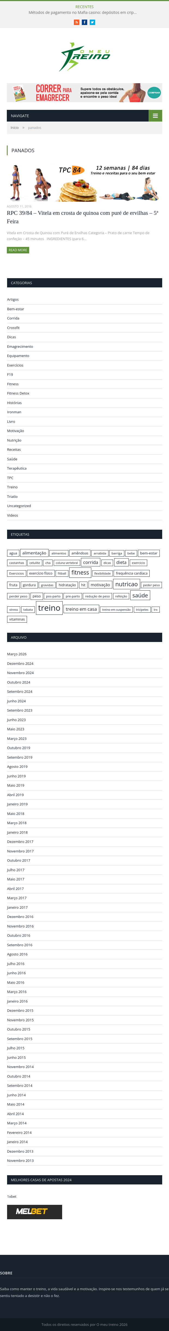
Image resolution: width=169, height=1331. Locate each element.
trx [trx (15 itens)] (156, 610)
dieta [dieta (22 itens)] (121, 562)
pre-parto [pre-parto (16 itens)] (73, 596)
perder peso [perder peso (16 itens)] (18, 596)
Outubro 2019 (18, 747)
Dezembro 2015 (20, 1010)
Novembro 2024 (20, 672)
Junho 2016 (16, 972)
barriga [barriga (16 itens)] (116, 553)
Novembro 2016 (20, 926)
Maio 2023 (15, 729)
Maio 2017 (15, 879)
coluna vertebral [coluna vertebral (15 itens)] (67, 563)
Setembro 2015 (19, 1038)
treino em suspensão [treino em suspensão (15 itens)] (116, 610)
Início (15, 127)
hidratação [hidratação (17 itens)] (67, 584)
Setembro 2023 (19, 710)
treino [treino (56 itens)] (49, 607)
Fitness (13, 383)
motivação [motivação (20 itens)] (100, 584)
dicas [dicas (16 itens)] (107, 563)
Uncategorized (19, 505)
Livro (11, 421)
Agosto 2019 (17, 766)
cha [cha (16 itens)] (47, 563)
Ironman (14, 411)
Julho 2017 (16, 869)
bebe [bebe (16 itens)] (131, 553)
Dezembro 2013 (20, 1151)
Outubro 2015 (18, 1029)
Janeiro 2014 (17, 1141)
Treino (12, 487)
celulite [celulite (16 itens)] (34, 563)
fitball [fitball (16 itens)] (62, 573)
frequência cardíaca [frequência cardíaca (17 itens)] (131, 573)
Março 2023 (16, 738)
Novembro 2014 (20, 1066)
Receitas (14, 449)
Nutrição (14, 440)
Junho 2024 (16, 701)
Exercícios (15, 365)
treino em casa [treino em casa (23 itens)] (81, 609)
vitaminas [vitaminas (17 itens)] (17, 619)
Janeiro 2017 (17, 907)
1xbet (11, 1196)
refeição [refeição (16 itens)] (121, 596)
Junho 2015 (16, 1057)
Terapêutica (17, 468)
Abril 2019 (15, 794)
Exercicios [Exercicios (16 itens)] (16, 573)
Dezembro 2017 (20, 841)
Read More (18, 250)
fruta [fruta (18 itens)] (13, 584)
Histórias (14, 402)
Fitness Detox (18, 393)
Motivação (15, 430)
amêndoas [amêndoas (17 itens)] (79, 553)
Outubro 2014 (18, 1076)
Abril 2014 (15, 1113)
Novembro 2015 (20, 1019)
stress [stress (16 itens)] (13, 609)
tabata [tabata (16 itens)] (28, 609)
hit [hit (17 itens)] (83, 584)
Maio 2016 (15, 982)
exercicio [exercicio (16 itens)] (138, 563)
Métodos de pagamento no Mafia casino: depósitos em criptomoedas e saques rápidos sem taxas (84, 12)
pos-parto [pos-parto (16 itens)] (53, 596)
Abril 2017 (15, 888)
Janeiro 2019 (17, 804)
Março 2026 (16, 653)
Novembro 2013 (20, 1160)
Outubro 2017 (18, 860)
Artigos (13, 299)
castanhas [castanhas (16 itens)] (16, 563)
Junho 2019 (16, 776)
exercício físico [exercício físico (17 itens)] (41, 573)
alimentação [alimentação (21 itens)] (34, 553)
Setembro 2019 (19, 757)
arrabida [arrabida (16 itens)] (99, 553)
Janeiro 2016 (17, 1001)
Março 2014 (16, 1123)
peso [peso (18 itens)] (37, 596)
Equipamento (18, 355)
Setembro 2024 (19, 691)
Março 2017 (16, 897)
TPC (10, 477)
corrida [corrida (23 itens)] (90, 562)
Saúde (12, 459)
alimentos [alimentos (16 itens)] (59, 553)
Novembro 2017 (20, 851)
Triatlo (12, 496)
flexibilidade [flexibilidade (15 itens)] (102, 573)
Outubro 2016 (18, 935)
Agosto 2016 (17, 954)
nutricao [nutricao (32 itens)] (126, 584)
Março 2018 (16, 822)
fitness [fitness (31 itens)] (80, 572)
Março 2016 (16, 991)
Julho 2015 (16, 1047)
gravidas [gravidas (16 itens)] (47, 585)
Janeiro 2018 (17, 832)
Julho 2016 (16, 963)
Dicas (11, 336)
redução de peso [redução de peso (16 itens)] (97, 596)
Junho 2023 (16, 719)
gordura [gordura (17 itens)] (29, 584)
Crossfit (13, 327)
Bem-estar (15, 308)
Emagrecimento (20, 346)
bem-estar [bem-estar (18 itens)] (149, 553)
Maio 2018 (15, 813)
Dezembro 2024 (20, 663)
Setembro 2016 (19, 944)
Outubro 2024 (18, 682)
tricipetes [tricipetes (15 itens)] (142, 610)
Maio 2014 (15, 1104)
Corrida (13, 318)
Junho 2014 (16, 1095)
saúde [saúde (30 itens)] (140, 595)
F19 (10, 374)
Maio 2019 (15, 785)
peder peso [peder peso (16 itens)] (151, 585)
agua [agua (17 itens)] (13, 553)
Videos (12, 515)
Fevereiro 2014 (19, 1132)
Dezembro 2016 (20, 916)
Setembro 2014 (19, 1085)
